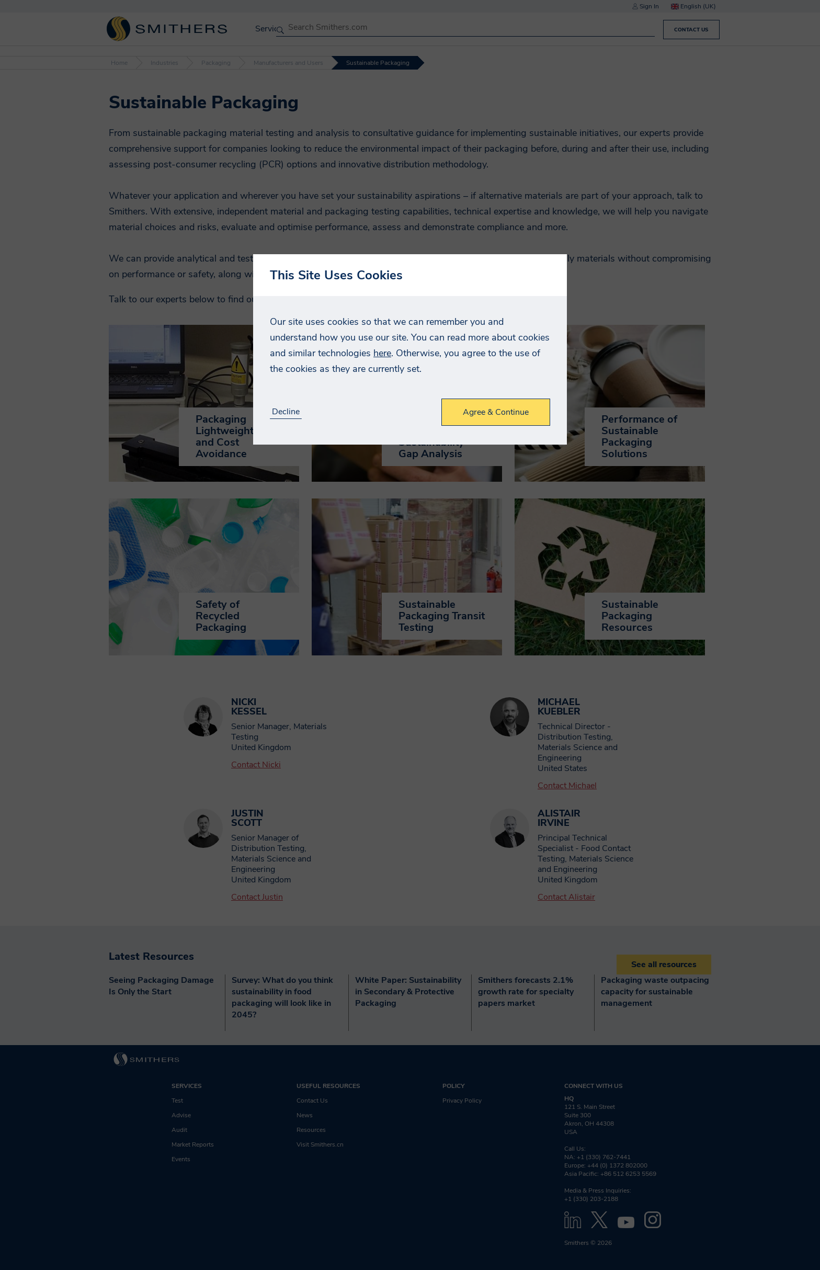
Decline (286, 411)
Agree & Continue (496, 412)
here (382, 353)
